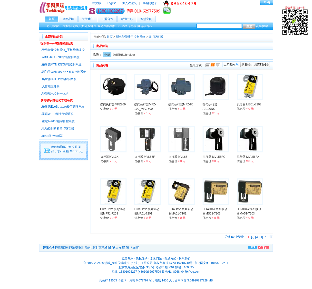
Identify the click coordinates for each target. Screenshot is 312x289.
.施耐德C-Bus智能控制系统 (59, 79)
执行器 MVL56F (144, 156)
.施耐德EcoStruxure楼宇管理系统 (62, 106)
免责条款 (127, 258)
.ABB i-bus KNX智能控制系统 (60, 57)
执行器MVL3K (109, 156)
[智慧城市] (104, 247)
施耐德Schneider (124, 54)
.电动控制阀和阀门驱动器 (57, 128)
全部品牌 (70, 19)
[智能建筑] (76, 247)
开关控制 (66, 26)
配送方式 (170, 258)
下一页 (268, 237)
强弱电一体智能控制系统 (56, 43)
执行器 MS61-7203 (249, 104)
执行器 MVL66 (177, 156)
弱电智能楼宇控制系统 (130, 36)
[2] (252, 237)
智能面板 (110, 26)
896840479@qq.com (186, 271)
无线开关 (78, 26)
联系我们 (184, 258)
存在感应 (147, 26)
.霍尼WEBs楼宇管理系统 (57, 114)
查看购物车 (149, 3)
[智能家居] (61, 247)
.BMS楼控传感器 (52, 136)
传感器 (131, 26)
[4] (261, 237)
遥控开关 (91, 26)
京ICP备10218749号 (179, 263)
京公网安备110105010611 (211, 263)
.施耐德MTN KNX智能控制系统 (61, 64)
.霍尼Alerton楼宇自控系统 (58, 121)
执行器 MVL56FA (248, 156)
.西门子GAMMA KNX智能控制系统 (63, 72)
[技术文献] (132, 247)
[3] (256, 237)
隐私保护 (141, 258)
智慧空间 (148, 19)
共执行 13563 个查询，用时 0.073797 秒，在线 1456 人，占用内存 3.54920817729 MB (156, 280)
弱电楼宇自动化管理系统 (56, 100)
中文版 (96, 3)
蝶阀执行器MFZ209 (113, 104)
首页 (53, 19)
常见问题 (156, 258)
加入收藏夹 (129, 3)
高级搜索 (262, 26)
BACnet (122, 26)
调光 (100, 26)
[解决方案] (118, 247)
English (111, 3)
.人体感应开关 (50, 86)
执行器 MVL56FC (214, 156)
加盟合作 (109, 19)
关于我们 (89, 19)
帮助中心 (128, 19)
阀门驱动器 (155, 36)
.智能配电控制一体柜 (54, 93)
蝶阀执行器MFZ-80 (180, 104)
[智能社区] (90, 247)
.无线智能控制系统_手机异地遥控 (63, 50)
